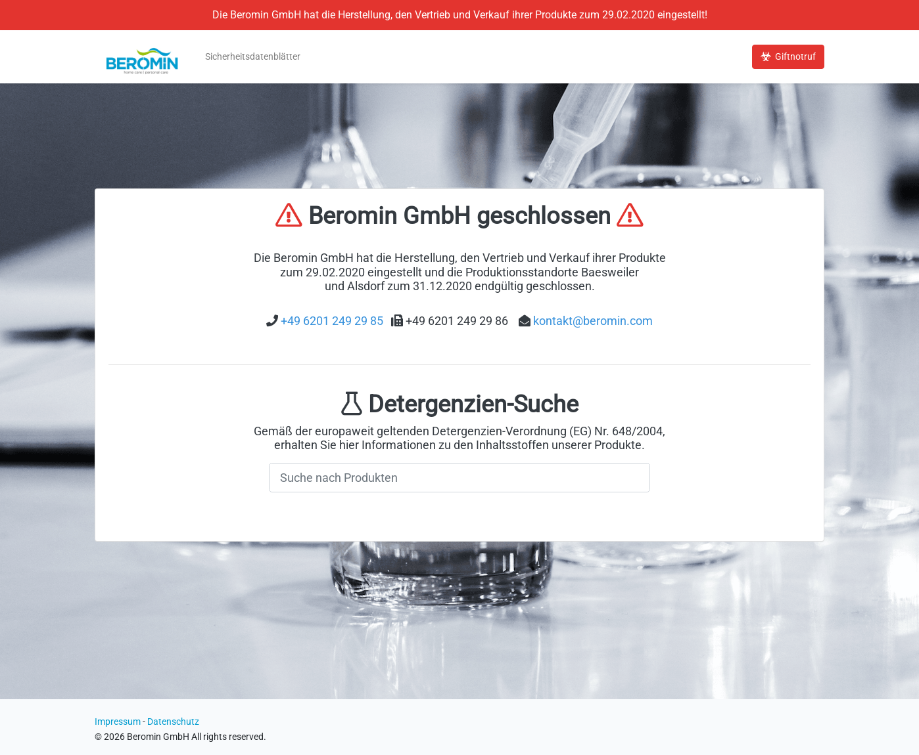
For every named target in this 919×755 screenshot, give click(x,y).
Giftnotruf (788, 56)
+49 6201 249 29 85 (332, 321)
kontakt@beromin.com (593, 321)
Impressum (118, 721)
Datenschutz (173, 721)
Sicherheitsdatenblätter (252, 56)
